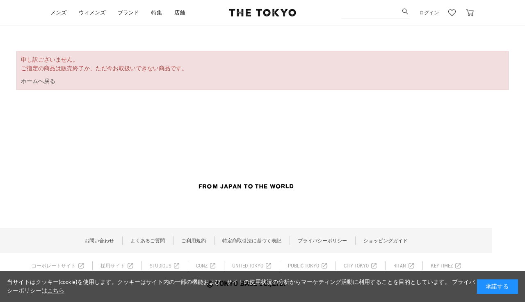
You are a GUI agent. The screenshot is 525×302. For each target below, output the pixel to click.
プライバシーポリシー (322, 240)
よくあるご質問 (147, 240)
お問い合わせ (99, 240)
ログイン (429, 12)
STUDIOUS (160, 266)
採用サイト (112, 266)
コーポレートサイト (54, 266)
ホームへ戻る (38, 81)
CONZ (202, 266)
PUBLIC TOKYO (303, 266)
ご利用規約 (193, 240)
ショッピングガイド (385, 240)
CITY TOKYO (356, 266)
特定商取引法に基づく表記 (251, 240)
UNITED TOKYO (247, 266)
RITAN (399, 266)
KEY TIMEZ (442, 266)
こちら (55, 291)
